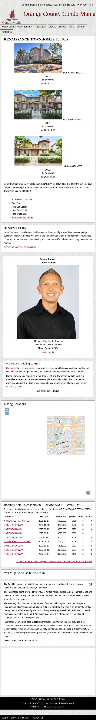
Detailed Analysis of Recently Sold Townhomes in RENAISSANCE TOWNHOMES (54, 561)
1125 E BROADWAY (13, 550)
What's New (40, 26)
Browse (52, 26)
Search (62, 26)
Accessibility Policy (50, 699)
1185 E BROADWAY (13, 537)
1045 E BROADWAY (13, 546)
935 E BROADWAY (13, 529)
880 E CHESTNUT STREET (17, 541)
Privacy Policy (37, 699)
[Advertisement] (47, 671)
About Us (81, 26)
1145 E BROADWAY (13, 554)
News (71, 26)
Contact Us (6, 31)
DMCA (61, 699)
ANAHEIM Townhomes (22, 217)
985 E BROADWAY (13, 533)
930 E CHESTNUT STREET (17, 521)
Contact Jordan (48, 352)
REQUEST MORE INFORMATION (20, 247)
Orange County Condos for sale (16, 26)
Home (5, 717)
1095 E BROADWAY (13, 525)
